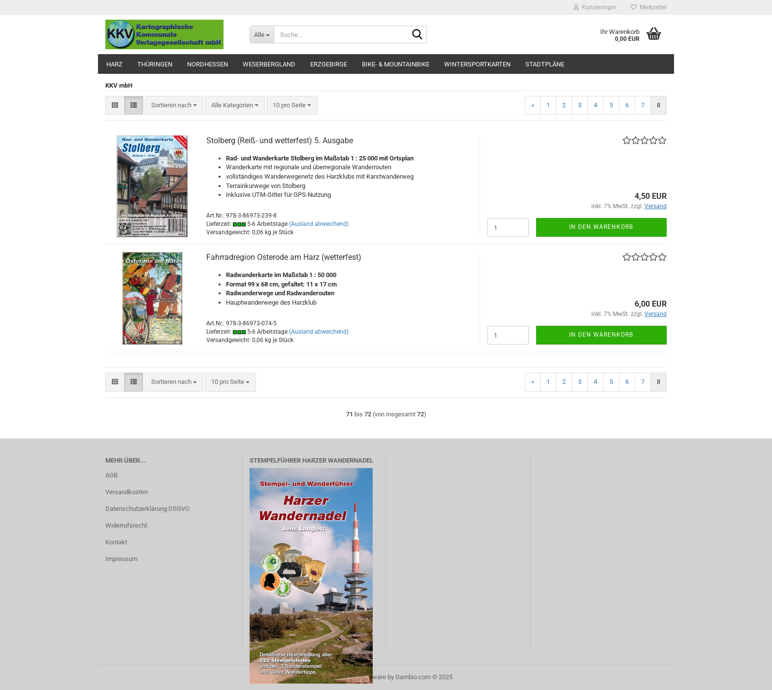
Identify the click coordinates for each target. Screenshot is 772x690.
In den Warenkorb (601, 226)
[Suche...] (262, 34)
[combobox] (174, 105)
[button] (115, 105)
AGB (111, 475)
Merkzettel (649, 7)
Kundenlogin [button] (595, 7)
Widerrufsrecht (126, 525)
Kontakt (116, 542)
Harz (114, 64)
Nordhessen (207, 64)
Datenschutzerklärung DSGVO (147, 508)
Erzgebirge (328, 64)
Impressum (121, 559)
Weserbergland (269, 64)
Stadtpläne (544, 64)
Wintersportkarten (477, 64)
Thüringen (154, 64)
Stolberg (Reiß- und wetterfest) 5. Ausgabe (279, 140)
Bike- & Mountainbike (395, 64)
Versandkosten (126, 492)
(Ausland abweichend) (319, 223)
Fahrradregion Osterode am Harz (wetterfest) (283, 257)
